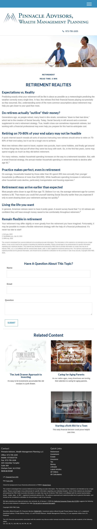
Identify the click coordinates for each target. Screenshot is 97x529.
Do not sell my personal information (44, 503)
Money (53, 464)
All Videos (54, 472)
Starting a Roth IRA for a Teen (71, 425)
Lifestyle (53, 467)
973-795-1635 (70, 31)
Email (9, 284)
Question (9, 300)
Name (9, 268)
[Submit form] (11, 322)
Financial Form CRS (12, 477)
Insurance (54, 459)
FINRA (36, 511)
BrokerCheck (47, 485)
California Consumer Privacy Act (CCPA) (66, 501)
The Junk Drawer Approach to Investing (26, 376)
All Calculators (56, 474)
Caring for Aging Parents (71, 374)
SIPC (40, 511)
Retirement (54, 452)
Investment (54, 454)
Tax (51, 462)
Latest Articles (55, 469)
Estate (52, 457)
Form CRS (9, 481)
